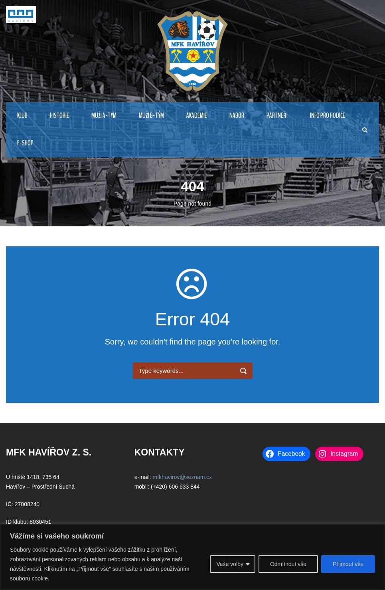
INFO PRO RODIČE (327, 115)
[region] (192, 557)
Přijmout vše (348, 564)
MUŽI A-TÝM (103, 115)
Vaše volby (229, 564)
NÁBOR (236, 115)
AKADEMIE (196, 115)
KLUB (22, 115)
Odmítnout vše (288, 564)
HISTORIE (59, 115)
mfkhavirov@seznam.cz (182, 477)
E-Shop (25, 143)
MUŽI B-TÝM (151, 115)
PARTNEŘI (277, 115)
